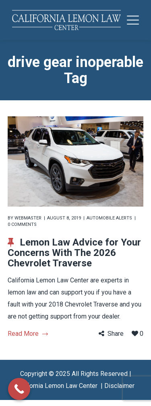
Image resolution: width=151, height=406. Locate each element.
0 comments (22, 224)
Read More (28, 333)
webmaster (27, 218)
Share (116, 333)
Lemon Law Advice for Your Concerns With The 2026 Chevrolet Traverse (74, 253)
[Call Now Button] (19, 389)
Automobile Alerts (109, 218)
